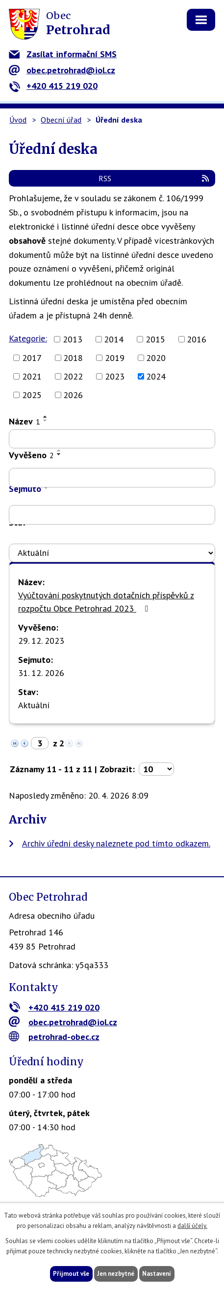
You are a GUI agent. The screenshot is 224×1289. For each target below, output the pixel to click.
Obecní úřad (61, 120)
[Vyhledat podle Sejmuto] (112, 515)
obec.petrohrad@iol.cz (62, 70)
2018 (73, 357)
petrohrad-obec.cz (54, 1036)
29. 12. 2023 (41, 640)
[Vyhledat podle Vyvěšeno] (112, 477)
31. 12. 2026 (41, 672)
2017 (32, 357)
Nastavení (156, 1273)
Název (24, 421)
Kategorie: (28, 338)
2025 (32, 395)
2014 (114, 339)
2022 (73, 376)
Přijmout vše (71, 1273)
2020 (156, 357)
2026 (73, 395)
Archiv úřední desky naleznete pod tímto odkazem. (116, 843)
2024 (156, 376)
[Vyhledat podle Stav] (112, 553)
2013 (72, 339)
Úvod (17, 120)
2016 (196, 339)
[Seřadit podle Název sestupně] (45, 421)
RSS (154, 178)
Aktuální (34, 705)
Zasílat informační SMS (63, 54)
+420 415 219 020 (53, 85)
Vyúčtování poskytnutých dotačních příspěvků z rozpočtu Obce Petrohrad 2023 (106, 602)
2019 (114, 357)
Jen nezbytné (115, 1273)
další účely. (192, 1226)
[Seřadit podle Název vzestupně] (45, 417)
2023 (114, 376)
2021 (32, 376)
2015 (155, 339)
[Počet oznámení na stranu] (156, 769)
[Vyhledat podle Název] (112, 439)
